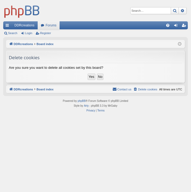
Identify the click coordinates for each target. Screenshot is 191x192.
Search (12, 33)
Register (45, 33)
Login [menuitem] (177, 26)
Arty (86, 105)
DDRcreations (24, 25)
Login (28, 33)
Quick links (8, 26)
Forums (51, 25)
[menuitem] (168, 25)
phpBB (82, 100)
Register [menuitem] (185, 26)
